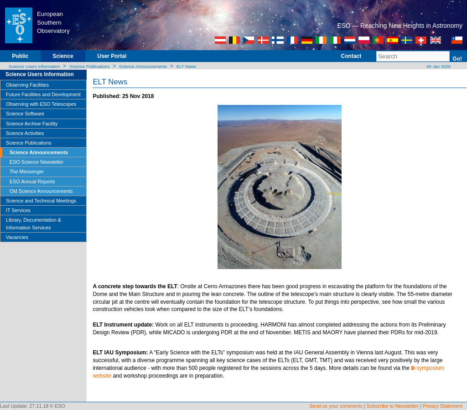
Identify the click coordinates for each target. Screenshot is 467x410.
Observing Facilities (27, 85)
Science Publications (89, 66)
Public (20, 56)
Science (62, 56)
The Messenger (27, 171)
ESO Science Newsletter (36, 162)
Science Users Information (34, 66)
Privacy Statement (442, 406)
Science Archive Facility (31, 123)
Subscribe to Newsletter (393, 406)
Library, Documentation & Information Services (33, 223)
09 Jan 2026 (438, 66)
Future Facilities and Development (43, 94)
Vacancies (17, 237)
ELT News (186, 66)
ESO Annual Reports (32, 181)
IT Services (18, 210)
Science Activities (25, 133)
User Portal (111, 56)
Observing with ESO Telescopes (41, 104)
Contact (351, 56)
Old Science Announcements (41, 191)
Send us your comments (335, 406)
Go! (457, 59)
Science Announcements (143, 66)
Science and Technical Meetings (41, 200)
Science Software (25, 113)
